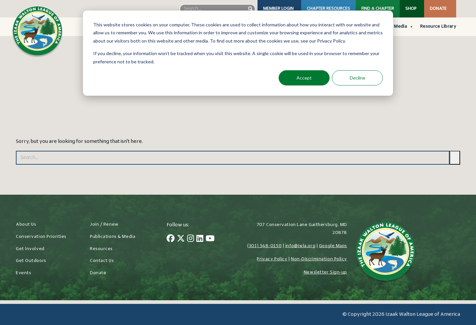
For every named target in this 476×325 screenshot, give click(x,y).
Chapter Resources (328, 8)
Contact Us (102, 260)
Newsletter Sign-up (325, 272)
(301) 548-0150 (264, 246)
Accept (304, 78)
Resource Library (438, 26)
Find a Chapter (377, 8)
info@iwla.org (300, 246)
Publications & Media (112, 236)
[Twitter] (181, 239)
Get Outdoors (31, 260)
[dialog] (238, 53)
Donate (438, 8)
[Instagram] (190, 239)
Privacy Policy (272, 259)
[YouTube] (210, 239)
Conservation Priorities (41, 236)
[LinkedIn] (199, 239)
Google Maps (333, 246)
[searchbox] (217, 9)
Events (23, 273)
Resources (101, 248)
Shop (410, 8)
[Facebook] (171, 239)
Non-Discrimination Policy (319, 259)
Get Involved (30, 248)
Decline (357, 78)
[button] (251, 9)
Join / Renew (104, 224)
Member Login (278, 8)
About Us (26, 224)
